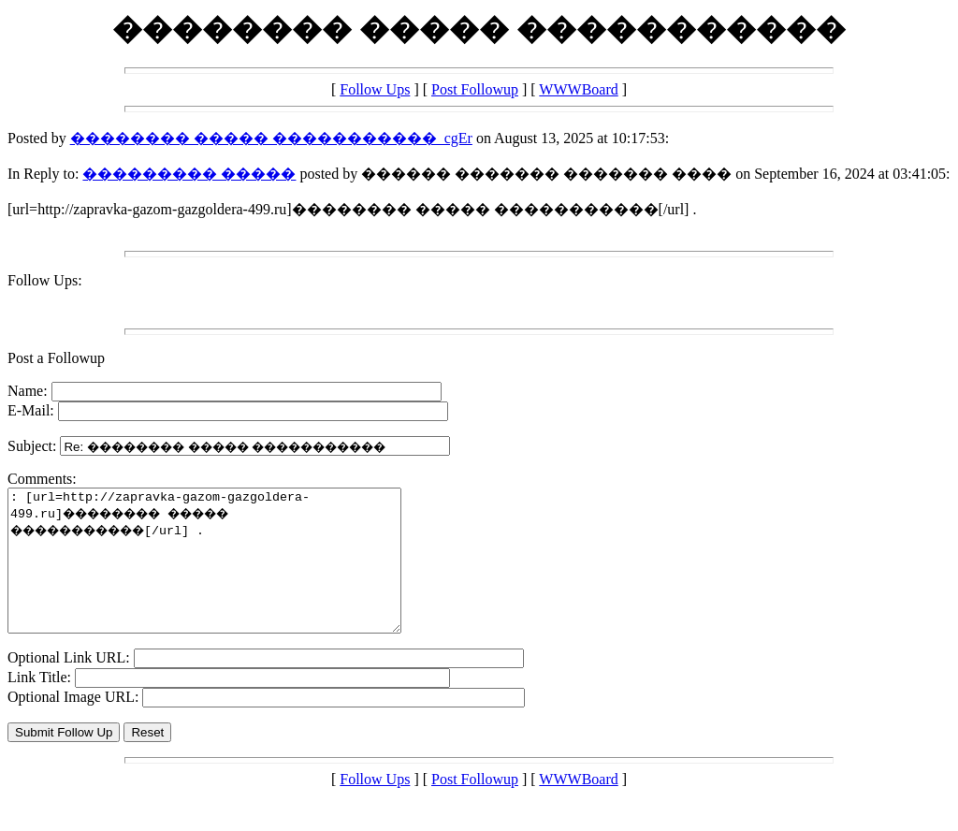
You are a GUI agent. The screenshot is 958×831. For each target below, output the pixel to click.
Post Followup (474, 89)
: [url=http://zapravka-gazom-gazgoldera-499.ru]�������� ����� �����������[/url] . (227, 575)
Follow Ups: (44, 280)
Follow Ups (375, 89)
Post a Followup (56, 358)
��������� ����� (189, 174)
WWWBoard (578, 89)
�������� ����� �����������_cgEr (271, 138)
